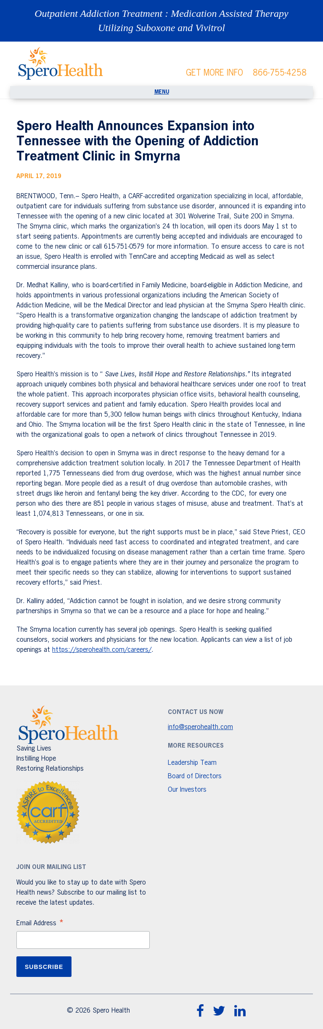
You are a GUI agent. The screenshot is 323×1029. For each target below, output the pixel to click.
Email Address (40, 924)
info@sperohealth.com (200, 727)
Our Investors (187, 790)
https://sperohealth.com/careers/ (101, 650)
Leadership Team (192, 763)
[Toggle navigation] (161, 92)
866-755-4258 (280, 73)
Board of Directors (195, 776)
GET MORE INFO (214, 73)
